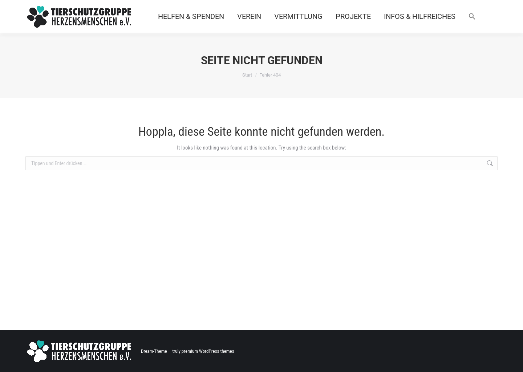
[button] (472, 16)
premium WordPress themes (208, 351)
